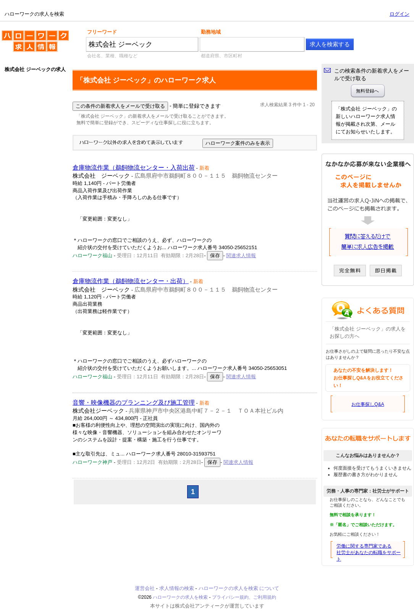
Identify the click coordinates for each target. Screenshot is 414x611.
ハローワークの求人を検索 (35, 44)
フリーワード (102, 32)
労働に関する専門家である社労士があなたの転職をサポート (368, 552)
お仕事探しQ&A (367, 404)
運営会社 (145, 588)
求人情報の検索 (176, 588)
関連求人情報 (241, 255)
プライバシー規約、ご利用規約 (244, 597)
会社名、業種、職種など (112, 55)
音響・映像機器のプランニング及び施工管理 (134, 402)
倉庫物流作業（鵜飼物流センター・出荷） (131, 281)
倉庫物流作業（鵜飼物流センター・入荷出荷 (134, 167)
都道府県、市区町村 (221, 55)
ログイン (399, 14)
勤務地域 (211, 32)
